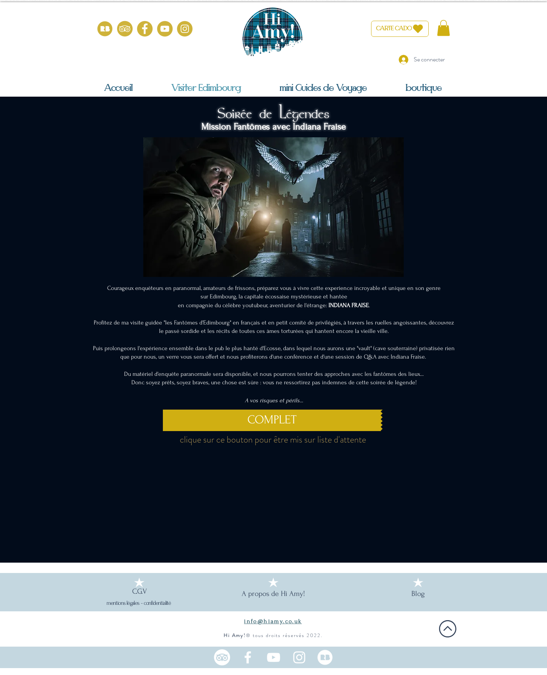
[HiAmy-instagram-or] (185, 29)
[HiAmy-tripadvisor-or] (125, 29)
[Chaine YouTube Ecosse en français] (273, 657)
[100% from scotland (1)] (105, 29)
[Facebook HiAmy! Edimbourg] (248, 657)
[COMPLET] (272, 420)
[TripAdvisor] (222, 657)
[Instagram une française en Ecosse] (299, 657)
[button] (443, 28)
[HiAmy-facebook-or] (145, 29)
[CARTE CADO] (400, 29)
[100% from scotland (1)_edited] (325, 657)
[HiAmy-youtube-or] (165, 29)
